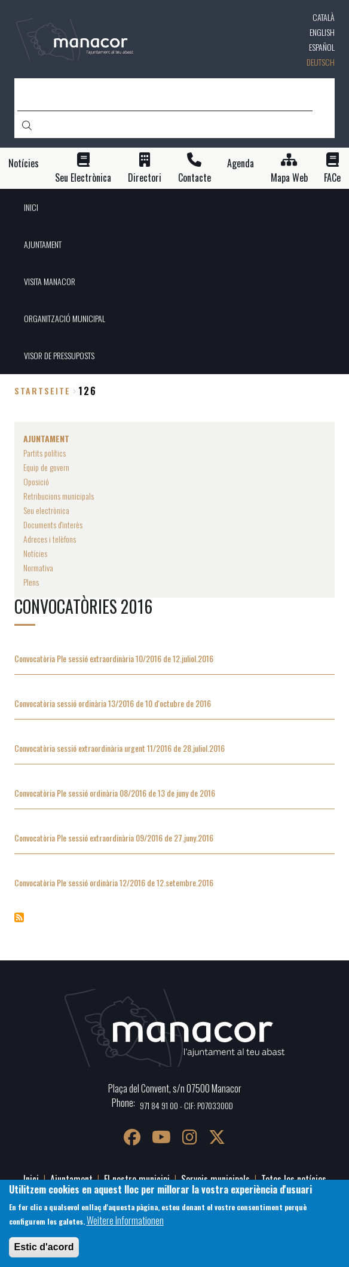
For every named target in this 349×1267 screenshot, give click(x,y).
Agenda (240, 163)
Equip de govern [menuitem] (46, 467)
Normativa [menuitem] (38, 567)
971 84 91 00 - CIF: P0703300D (186, 1105)
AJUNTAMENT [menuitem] (43, 244)
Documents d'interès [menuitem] (52, 524)
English (322, 32)
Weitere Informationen (125, 1220)
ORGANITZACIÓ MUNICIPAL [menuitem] (64, 318)
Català (324, 17)
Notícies (23, 163)
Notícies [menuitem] (35, 553)
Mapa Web (289, 178)
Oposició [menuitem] (36, 481)
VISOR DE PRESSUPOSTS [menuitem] (59, 355)
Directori (144, 178)
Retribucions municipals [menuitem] (58, 495)
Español (322, 47)
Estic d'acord (44, 1247)
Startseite (42, 390)
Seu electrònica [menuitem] (46, 510)
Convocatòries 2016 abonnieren (19, 917)
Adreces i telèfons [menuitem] (49, 538)
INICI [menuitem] (31, 207)
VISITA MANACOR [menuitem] (49, 281)
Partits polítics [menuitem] (44, 452)
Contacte (194, 178)
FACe (332, 178)
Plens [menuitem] (31, 582)
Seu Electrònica (83, 178)
